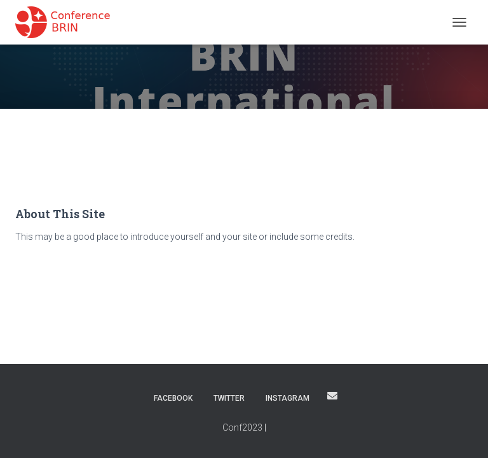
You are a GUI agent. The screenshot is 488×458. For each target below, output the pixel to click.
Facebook (173, 398)
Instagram (287, 398)
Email (332, 395)
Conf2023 (242, 427)
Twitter (229, 398)
